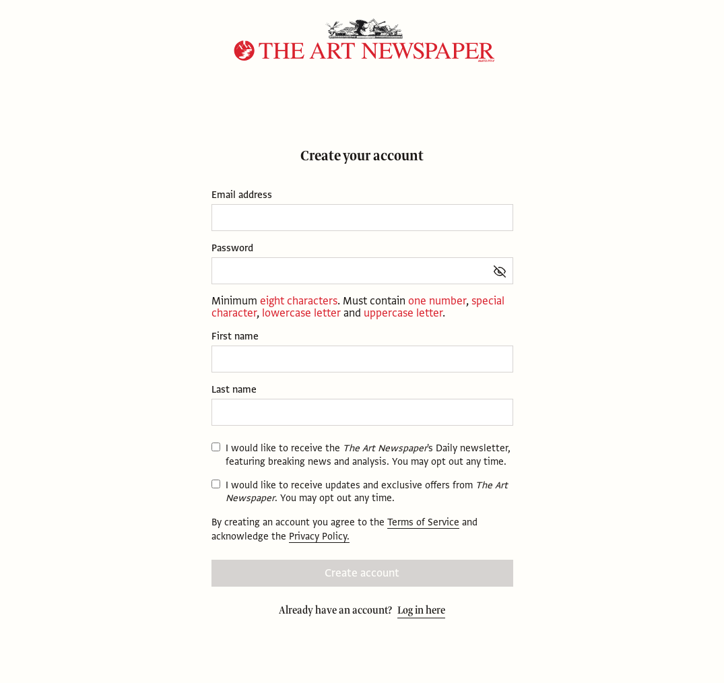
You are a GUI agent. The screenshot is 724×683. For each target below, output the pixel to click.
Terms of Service (423, 522)
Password (232, 248)
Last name (234, 389)
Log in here (421, 610)
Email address (241, 195)
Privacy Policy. (319, 536)
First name (235, 336)
